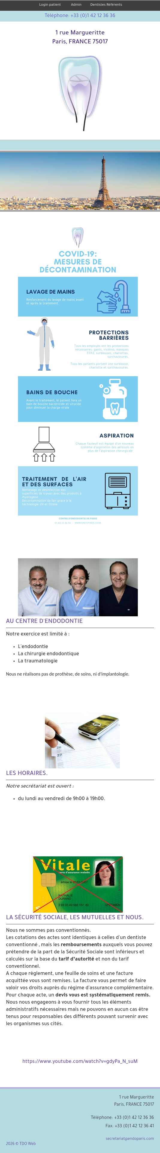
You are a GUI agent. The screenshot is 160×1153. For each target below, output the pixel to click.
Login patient (50, 5)
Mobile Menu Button (5, 145)
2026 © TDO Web (21, 1144)
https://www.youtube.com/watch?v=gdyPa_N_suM (80, 1062)
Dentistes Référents (106, 5)
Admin (76, 5)
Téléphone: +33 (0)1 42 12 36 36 (80, 16)
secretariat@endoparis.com (130, 1139)
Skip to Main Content (18, 2)
